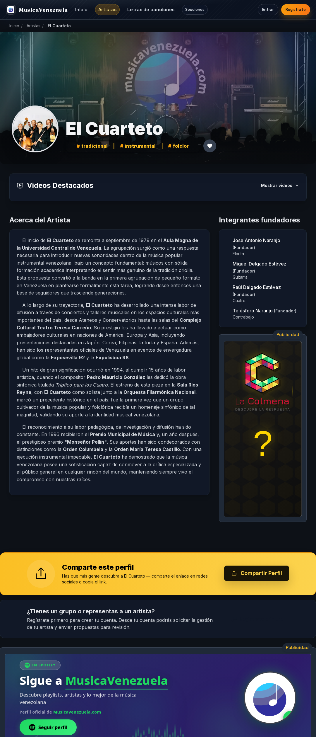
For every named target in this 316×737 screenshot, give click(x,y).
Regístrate (296, 9)
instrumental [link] (140, 146)
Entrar (268, 9)
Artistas (107, 9)
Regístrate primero (257, 619)
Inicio (81, 9)
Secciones (195, 9)
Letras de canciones (150, 9)
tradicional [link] (94, 146)
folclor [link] (181, 146)
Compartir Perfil (256, 573)
